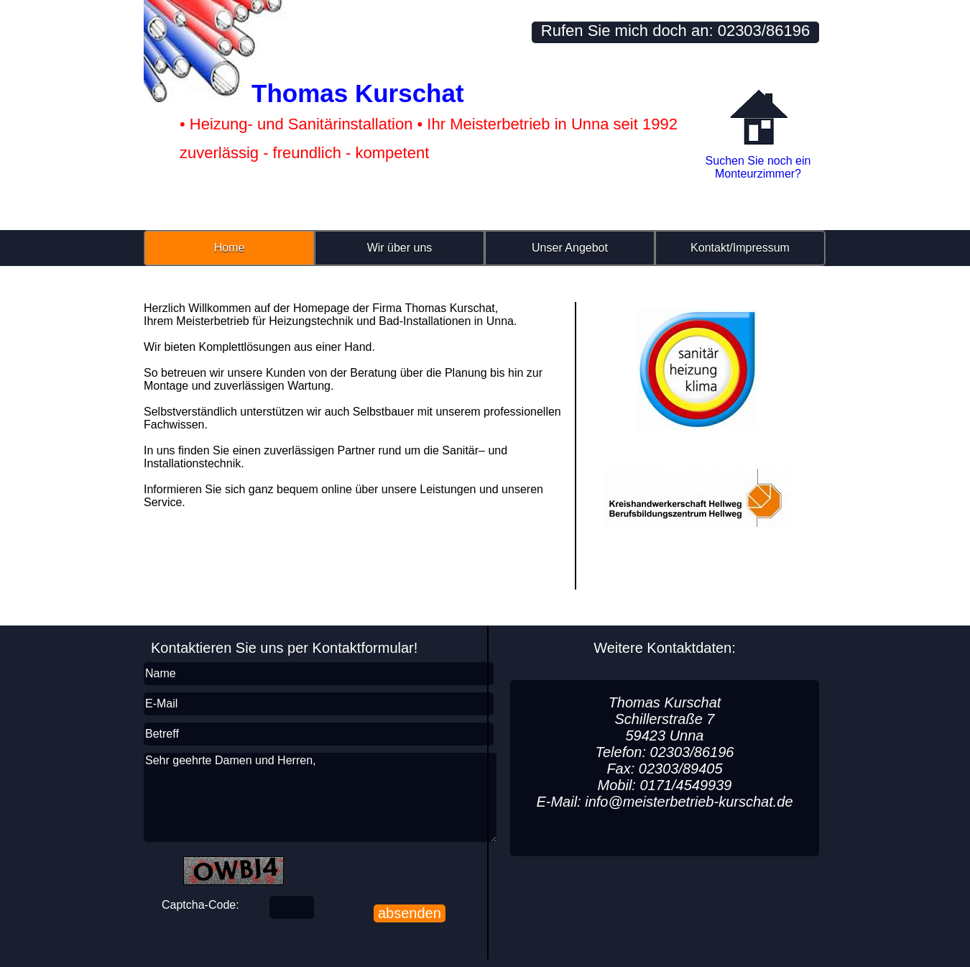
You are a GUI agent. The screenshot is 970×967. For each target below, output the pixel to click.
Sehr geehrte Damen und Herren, (320, 797)
